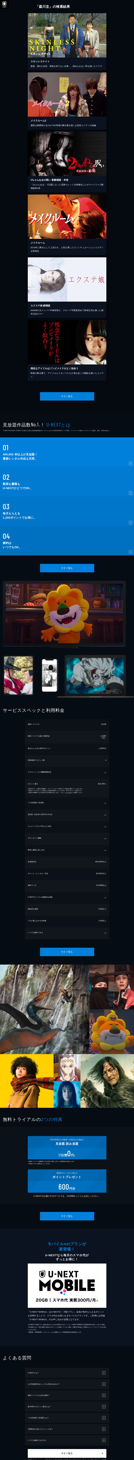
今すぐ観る (67, 396)
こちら (69, 792)
